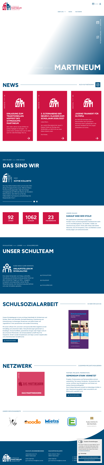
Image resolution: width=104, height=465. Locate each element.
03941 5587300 (29, 457)
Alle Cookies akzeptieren (89, 460)
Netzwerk (97, 9)
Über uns (79, 9)
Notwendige (82, 453)
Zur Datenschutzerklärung (84, 450)
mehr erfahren (75, 393)
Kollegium (45, 278)
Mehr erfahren (11, 338)
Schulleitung (46, 273)
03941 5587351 (52, 457)
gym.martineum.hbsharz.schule (34, 458)
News (89, 9)
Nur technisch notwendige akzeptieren (89, 457)
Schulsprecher (47, 283)
